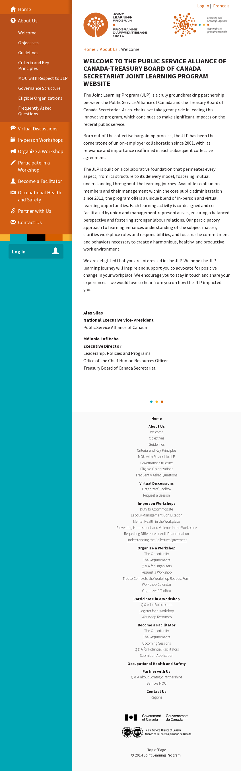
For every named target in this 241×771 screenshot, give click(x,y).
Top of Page (156, 749)
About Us (109, 49)
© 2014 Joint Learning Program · (156, 755)
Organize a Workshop (156, 548)
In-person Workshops (157, 503)
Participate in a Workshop (156, 599)
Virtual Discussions (156, 483)
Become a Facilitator (156, 625)
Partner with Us (156, 671)
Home (89, 49)
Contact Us (156, 691)
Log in (203, 6)
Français (221, 6)
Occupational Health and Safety (156, 663)
